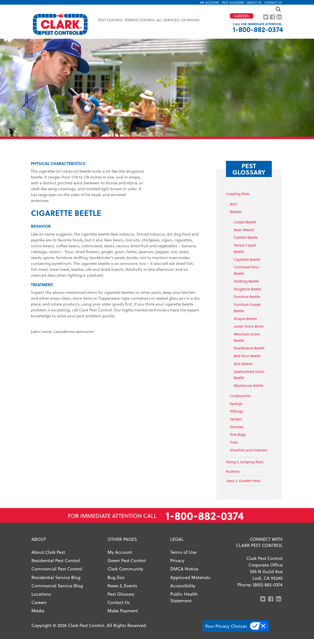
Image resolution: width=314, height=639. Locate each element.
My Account (209, 2)
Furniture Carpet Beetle (247, 307)
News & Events (122, 585)
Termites (236, 426)
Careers (39, 602)
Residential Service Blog (55, 577)
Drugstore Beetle (247, 289)
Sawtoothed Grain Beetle (249, 374)
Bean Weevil (244, 229)
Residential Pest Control (55, 560)
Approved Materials (190, 577)
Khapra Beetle (245, 318)
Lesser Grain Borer (249, 326)
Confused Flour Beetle (246, 270)
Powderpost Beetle (249, 348)
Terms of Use (183, 552)
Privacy (177, 560)
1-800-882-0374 (258, 29)
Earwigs (236, 403)
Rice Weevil (243, 363)
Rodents (232, 471)
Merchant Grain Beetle (247, 337)
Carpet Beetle (245, 222)
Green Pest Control (126, 560)
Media (37, 610)
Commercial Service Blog (57, 585)
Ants (233, 203)
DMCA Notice (184, 568)
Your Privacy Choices (226, 626)
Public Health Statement (184, 597)
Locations (190, 20)
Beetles (236, 211)
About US (254, 2)
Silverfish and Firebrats (248, 450)
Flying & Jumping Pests (244, 461)
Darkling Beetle (246, 281)
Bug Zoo (116, 577)
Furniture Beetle (247, 296)
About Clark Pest (48, 552)
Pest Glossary (233, 2)
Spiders (236, 419)
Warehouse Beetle (248, 385)
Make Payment (122, 610)
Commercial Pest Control (56, 568)
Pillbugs (236, 411)
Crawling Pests (238, 193)
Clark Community (125, 568)
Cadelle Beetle (246, 237)
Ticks (233, 442)
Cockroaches (240, 395)
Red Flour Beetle (247, 355)
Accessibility (182, 585)
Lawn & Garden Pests (243, 480)
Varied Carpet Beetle (245, 248)
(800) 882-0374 (268, 584)
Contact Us (273, 2)
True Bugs (238, 434)
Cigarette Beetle (247, 259)
